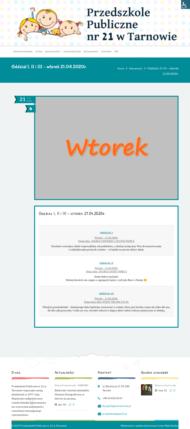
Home (120, 68)
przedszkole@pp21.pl (114, 413)
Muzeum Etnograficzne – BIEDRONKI (71, 385)
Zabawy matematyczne (165, 385)
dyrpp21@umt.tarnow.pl (116, 405)
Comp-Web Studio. (167, 425)
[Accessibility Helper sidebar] (185, 4)
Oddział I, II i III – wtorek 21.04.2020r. (72, 213)
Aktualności (136, 68)
